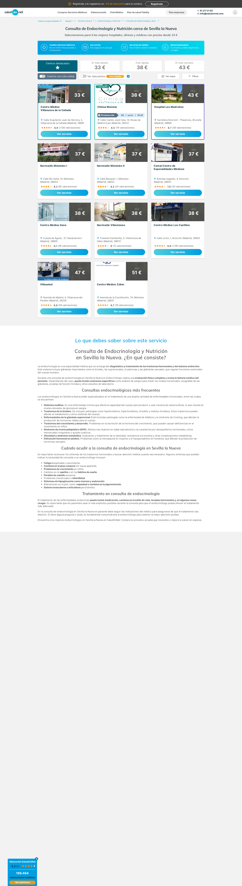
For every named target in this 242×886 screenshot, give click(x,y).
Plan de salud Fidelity (138, 12)
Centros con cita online (60, 76)
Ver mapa (170, 76)
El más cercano (184, 66)
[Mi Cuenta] (235, 12)
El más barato (100, 66)
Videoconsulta (98, 12)
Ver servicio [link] (64, 133)
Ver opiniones (22, 882)
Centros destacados (57, 66)
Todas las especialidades (49, 21)
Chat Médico (116, 12)
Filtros (195, 76)
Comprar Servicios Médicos (72, 12)
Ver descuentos (105, 76)
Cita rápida (142, 66)
